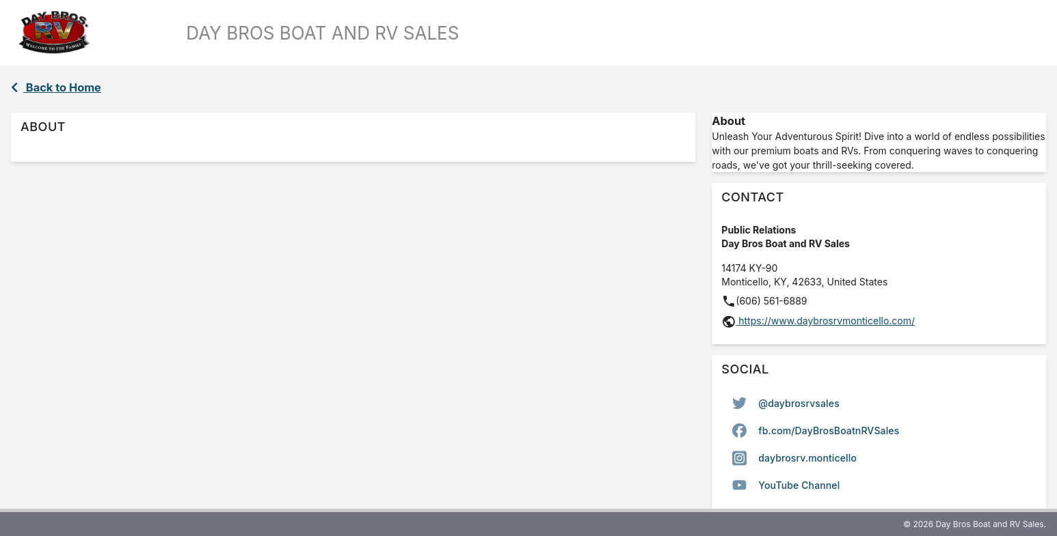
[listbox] (878, 444)
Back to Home (56, 87)
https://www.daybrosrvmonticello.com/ (825, 320)
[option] (878, 403)
